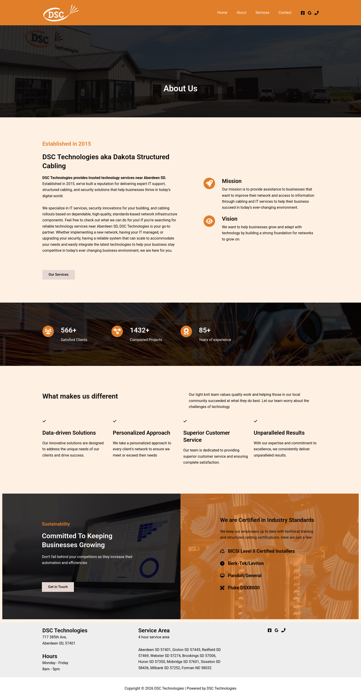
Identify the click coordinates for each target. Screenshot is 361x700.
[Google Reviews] (310, 13)
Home (229, 12)
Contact (285, 12)
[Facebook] (303, 13)
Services (265, 12)
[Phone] (283, 630)
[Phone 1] (316, 13)
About (246, 12)
